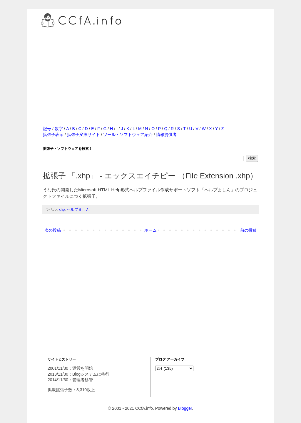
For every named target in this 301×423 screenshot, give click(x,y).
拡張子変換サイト (83, 134)
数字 (59, 128)
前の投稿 (248, 230)
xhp (62, 210)
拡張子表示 (53, 134)
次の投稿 (52, 230)
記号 (47, 128)
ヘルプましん (78, 210)
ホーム (150, 230)
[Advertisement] (150, 70)
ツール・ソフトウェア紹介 (128, 134)
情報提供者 (166, 134)
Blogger (185, 408)
